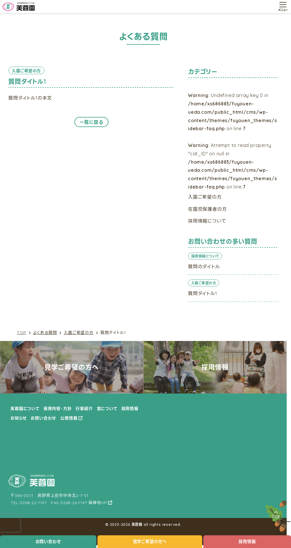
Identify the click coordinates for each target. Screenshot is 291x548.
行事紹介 (84, 408)
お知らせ (18, 418)
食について (107, 408)
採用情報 (247, 541)
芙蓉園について (25, 408)
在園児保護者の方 (207, 209)
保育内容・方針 (58, 408)
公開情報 (68, 418)
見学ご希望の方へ (150, 541)
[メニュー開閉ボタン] (283, 7)
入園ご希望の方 (78, 332)
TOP (21, 332)
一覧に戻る (91, 122)
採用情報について (207, 221)
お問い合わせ (48, 541)
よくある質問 (45, 332)
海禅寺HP (97, 502)
